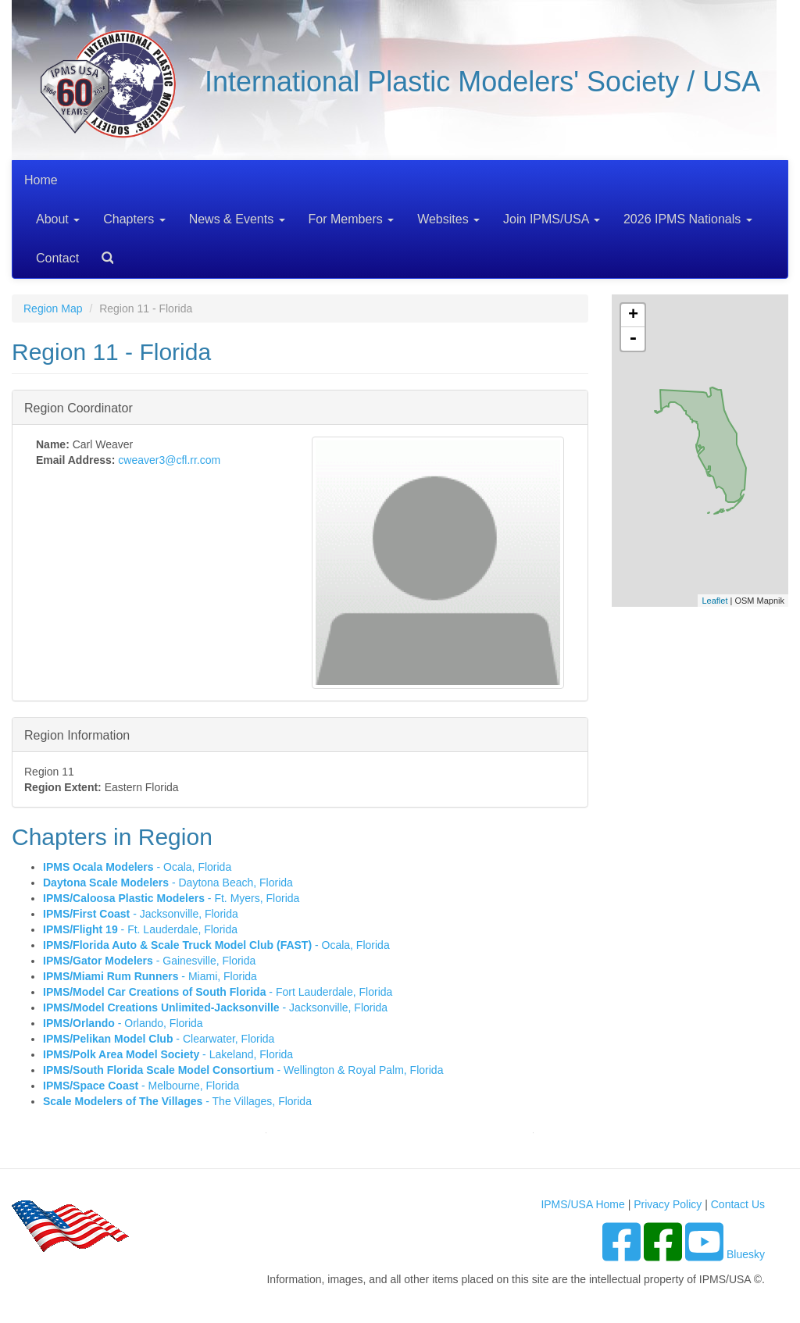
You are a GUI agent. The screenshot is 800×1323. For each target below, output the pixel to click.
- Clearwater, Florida (158, 1038)
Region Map (53, 308)
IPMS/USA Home (582, 1204)
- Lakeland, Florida (168, 1054)
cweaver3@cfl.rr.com (169, 460)
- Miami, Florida (150, 976)
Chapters (134, 219)
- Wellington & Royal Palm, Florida (243, 1070)
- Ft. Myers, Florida (171, 898)
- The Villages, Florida (177, 1101)
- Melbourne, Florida (141, 1085)
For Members (352, 219)
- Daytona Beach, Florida (168, 882)
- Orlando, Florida (123, 1023)
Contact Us (738, 1204)
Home (41, 180)
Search (101, 252)
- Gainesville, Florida (149, 960)
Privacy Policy (668, 1204)
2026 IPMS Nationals (687, 219)
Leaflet (714, 600)
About (58, 219)
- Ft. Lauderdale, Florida (140, 929)
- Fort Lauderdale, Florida (217, 992)
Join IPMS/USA (551, 219)
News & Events (237, 219)
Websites (448, 219)
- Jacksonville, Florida (140, 914)
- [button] (632, 339)
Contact (57, 258)
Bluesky (746, 1254)
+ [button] (633, 315)
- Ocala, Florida (137, 867)
